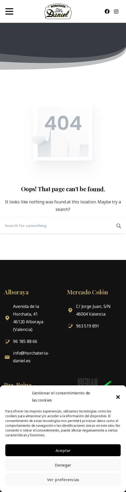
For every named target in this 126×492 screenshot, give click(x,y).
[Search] (56, 225)
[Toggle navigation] (9, 11)
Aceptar (63, 450)
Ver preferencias (63, 479)
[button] (118, 396)
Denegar (63, 465)
